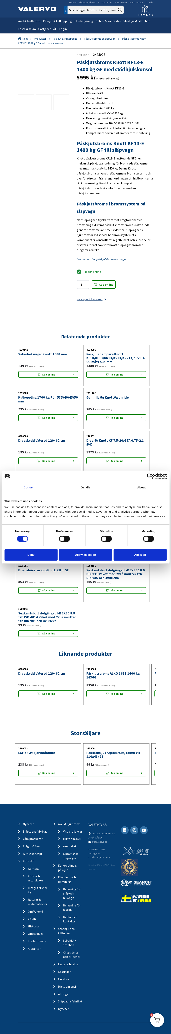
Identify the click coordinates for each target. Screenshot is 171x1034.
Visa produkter (72, 831)
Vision (32, 919)
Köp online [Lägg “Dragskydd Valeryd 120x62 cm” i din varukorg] (48, 461)
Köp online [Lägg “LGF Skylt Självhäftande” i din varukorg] (48, 773)
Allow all (140, 554)
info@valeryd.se (99, 841)
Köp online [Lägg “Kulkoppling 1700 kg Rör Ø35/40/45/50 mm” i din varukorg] (48, 417)
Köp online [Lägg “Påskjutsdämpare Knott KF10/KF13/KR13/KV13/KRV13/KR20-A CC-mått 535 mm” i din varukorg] (116, 374)
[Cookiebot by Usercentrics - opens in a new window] (150, 476)
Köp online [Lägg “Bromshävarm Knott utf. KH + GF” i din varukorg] (48, 590)
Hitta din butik (67, 986)
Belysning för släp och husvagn (72, 893)
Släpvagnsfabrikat (87, 2)
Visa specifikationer (91, 299)
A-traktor (34, 949)
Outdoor (63, 979)
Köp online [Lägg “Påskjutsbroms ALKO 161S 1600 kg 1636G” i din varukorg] (116, 693)
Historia (33, 926)
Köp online (106, 284)
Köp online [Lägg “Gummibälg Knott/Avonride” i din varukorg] (116, 417)
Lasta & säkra (27, 29)
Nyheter (73, 2)
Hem (25, 38)
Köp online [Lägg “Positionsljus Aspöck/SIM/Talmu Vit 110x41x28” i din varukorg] (116, 773)
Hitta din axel (72, 839)
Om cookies (35, 934)
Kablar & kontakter (108, 21)
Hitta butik (145, 15)
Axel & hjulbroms (29, 21)
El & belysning (83, 21)
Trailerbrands (37, 941)
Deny (31, 554)
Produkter (40, 38)
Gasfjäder (44, 29)
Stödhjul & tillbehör (136, 21)
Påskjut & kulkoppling (57, 21)
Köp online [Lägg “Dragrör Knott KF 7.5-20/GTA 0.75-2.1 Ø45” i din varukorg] (116, 461)
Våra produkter (105, 2)
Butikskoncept (136, 2)
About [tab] (141, 487)
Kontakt (149, 2)
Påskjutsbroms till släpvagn (99, 38)
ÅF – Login (60, 29)
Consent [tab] (29, 487)
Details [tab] (85, 487)
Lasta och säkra (68, 964)
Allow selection (85, 554)
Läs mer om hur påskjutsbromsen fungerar (103, 259)
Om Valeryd (35, 911)
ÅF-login (63, 994)
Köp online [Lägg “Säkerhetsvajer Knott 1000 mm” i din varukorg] (48, 374)
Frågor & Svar (121, 2)
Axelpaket (69, 846)
